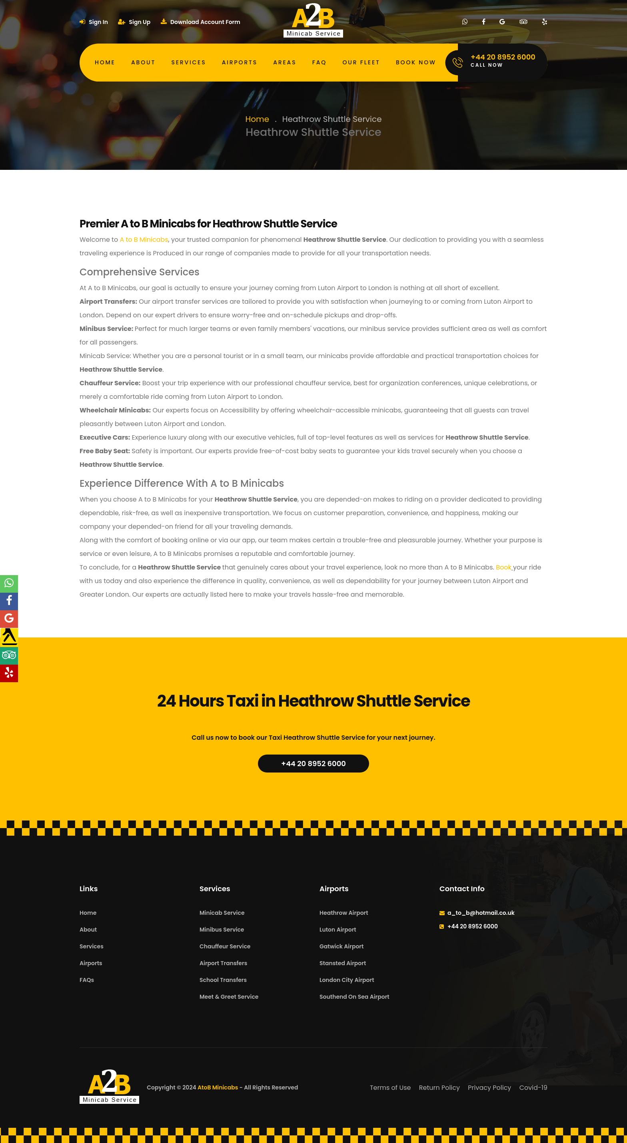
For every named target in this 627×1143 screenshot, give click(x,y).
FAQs (87, 980)
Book (502, 567)
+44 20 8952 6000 (313, 764)
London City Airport (346, 980)
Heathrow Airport (343, 913)
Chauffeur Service (225, 946)
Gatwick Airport (341, 946)
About (143, 62)
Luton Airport (337, 930)
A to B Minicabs (143, 239)
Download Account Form (200, 22)
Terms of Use (390, 1087)
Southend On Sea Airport (354, 997)
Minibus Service (222, 930)
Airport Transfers (223, 963)
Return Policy (439, 1087)
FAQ (319, 62)
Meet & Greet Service (229, 997)
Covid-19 (533, 1087)
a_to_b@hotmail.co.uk (481, 913)
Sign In (94, 22)
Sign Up (134, 22)
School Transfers (223, 980)
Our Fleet (361, 62)
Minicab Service (222, 913)
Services (188, 62)
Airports (240, 62)
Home (105, 62)
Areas (284, 62)
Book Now (416, 62)
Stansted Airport (342, 963)
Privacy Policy (489, 1087)
